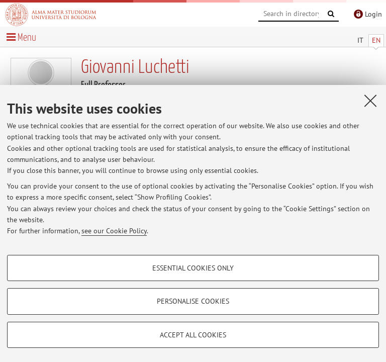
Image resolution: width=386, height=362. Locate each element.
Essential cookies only (193, 268)
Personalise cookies (193, 301)
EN (376, 40)
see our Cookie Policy (114, 230)
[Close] (370, 101)
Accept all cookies (193, 334)
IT (360, 40)
